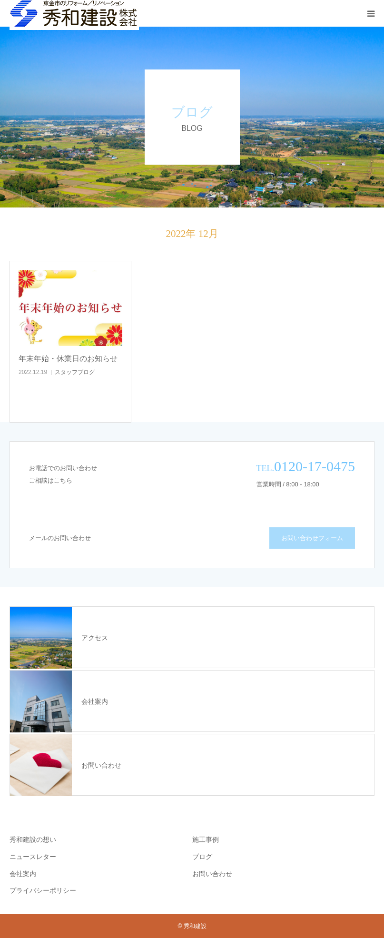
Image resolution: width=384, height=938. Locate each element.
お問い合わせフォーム (312, 538)
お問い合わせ (212, 874)
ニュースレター (33, 856)
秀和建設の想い (33, 839)
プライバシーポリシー (43, 890)
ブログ (202, 856)
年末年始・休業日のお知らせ (68, 359)
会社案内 (23, 874)
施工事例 (205, 839)
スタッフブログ (75, 372)
